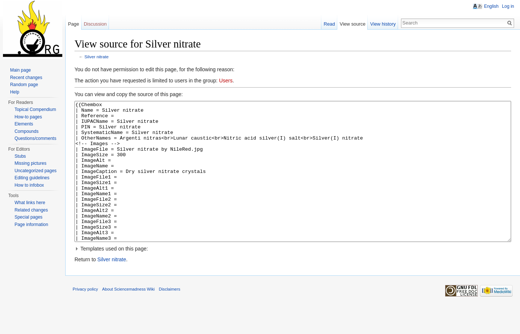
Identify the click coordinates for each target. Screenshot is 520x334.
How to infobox (29, 185)
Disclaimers (169, 317)
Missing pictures (30, 163)
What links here (29, 202)
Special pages (28, 217)
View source (352, 24)
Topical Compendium (35, 109)
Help (14, 92)
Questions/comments (35, 138)
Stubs (20, 156)
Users (226, 81)
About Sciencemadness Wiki (128, 317)
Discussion (95, 24)
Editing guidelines (31, 177)
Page (73, 24)
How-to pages (28, 116)
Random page (24, 84)
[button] (292, 276)
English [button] (491, 6)
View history (383, 24)
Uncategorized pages (35, 170)
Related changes (31, 210)
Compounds (26, 131)
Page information (31, 224)
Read (329, 24)
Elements (23, 124)
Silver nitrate (97, 56)
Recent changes (26, 77)
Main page (20, 70)
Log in (508, 6)
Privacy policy (85, 317)
